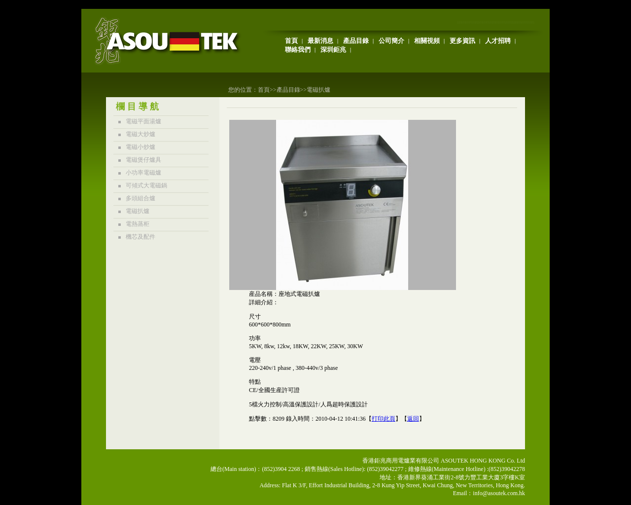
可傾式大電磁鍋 (146, 185)
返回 (413, 418)
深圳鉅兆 (333, 49)
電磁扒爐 (318, 89)
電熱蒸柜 (137, 223)
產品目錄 (356, 40)
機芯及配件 (140, 236)
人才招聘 (498, 40)
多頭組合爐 (140, 198)
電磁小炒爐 (140, 147)
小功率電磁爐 (143, 172)
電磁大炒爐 (140, 134)
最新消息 (320, 40)
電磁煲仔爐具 (143, 159)
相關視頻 (427, 40)
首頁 (291, 40)
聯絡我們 (298, 49)
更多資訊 (462, 40)
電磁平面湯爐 (143, 121)
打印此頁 (383, 418)
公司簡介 (391, 40)
